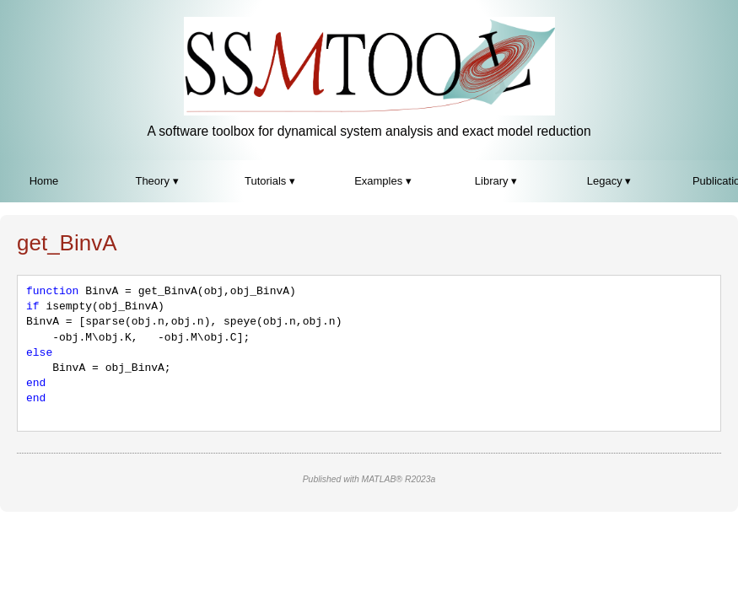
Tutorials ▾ (270, 181)
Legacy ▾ (609, 181)
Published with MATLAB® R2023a (369, 479)
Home (44, 181)
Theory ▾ (156, 181)
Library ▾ (496, 181)
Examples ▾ (383, 181)
